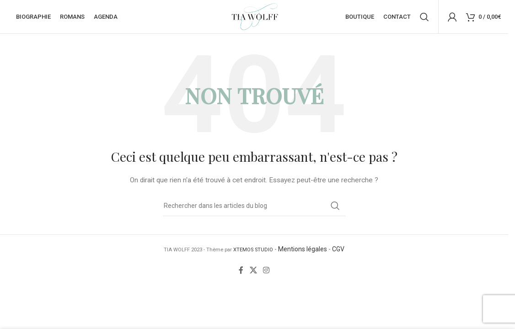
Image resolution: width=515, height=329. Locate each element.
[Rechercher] (424, 18)
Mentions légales (302, 252)
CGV (338, 252)
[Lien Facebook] (241, 273)
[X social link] (253, 273)
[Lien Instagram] (266, 273)
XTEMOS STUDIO (253, 253)
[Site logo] (254, 17)
